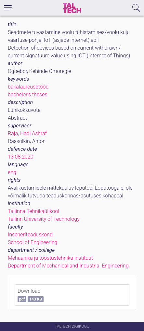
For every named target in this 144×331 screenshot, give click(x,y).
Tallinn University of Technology (44, 219)
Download (31, 295)
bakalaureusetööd (28, 87)
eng (12, 172)
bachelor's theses (27, 94)
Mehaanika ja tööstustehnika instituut (50, 258)
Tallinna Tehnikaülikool (33, 211)
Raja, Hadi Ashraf (27, 133)
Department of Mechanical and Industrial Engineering (68, 266)
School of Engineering (32, 242)
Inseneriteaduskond (30, 234)
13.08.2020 (20, 157)
